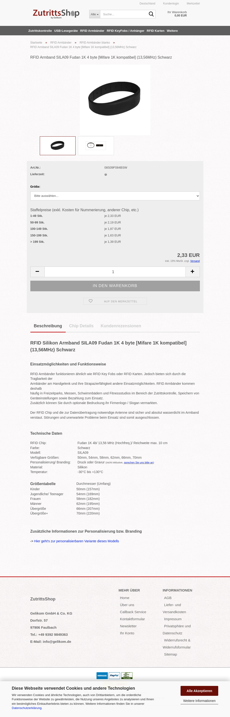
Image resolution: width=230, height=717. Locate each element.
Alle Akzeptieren (199, 691)
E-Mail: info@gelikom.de (50, 642)
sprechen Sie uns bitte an (138, 462)
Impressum (173, 619)
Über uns (127, 605)
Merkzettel (193, 3)
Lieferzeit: (37, 174)
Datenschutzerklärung (26, 708)
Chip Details (81, 326)
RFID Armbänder (92, 30)
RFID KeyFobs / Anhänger (125, 30)
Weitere (172, 30)
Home (124, 598)
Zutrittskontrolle (40, 30)
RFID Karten (155, 30)
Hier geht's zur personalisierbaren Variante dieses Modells (76, 541)
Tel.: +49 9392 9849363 (49, 634)
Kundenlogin (170, 3)
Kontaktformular (132, 619)
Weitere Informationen (199, 701)
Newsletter (128, 626)
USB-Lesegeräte (66, 30)
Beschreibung (48, 326)
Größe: (35, 186)
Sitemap (170, 654)
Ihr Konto (127, 633)
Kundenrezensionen (121, 326)
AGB (168, 598)
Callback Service (133, 612)
